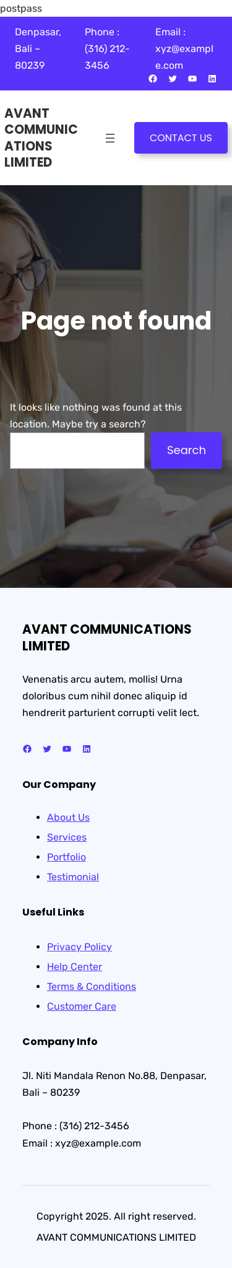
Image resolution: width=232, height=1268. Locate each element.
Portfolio (66, 857)
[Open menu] (110, 138)
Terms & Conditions (91, 986)
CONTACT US (181, 138)
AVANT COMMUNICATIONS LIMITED (41, 138)
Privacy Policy (79, 947)
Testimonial (73, 877)
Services (67, 837)
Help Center (74, 967)
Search (186, 450)
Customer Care (81, 1006)
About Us (68, 817)
